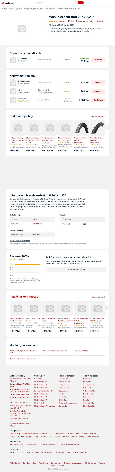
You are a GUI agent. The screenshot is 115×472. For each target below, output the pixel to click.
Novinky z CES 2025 (17, 452)
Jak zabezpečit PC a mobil (69, 444)
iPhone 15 (43, 434)
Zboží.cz (4, 9)
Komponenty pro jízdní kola (33, 9)
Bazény (81, 437)
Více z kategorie (98, 297)
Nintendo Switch (74, 434)
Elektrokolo (87, 382)
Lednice (12, 437)
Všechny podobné (97, 116)
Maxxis (35, 219)
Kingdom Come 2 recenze (49, 444)
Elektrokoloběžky (89, 406)
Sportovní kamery (89, 397)
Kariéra (61, 465)
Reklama (102, 463)
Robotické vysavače (25, 437)
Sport (11, 9)
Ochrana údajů (56, 463)
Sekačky (57, 437)
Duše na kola (63, 379)
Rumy (36, 437)
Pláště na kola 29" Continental (44, 406)
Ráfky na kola (63, 385)
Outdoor (74, 437)
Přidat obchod (15, 463)
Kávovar (93, 434)
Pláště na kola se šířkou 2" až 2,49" (54, 351)
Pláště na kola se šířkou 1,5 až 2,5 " (22, 359)
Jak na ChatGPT (47, 452)
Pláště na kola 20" (40, 382)
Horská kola (63, 397)
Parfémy (43, 437)
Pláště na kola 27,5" (41, 394)
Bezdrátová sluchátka (30, 434)
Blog (34, 463)
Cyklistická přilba (89, 391)
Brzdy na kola (63, 391)
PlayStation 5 (61, 434)
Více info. (21, 282)
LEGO (52, 434)
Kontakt (53, 465)
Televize (85, 434)
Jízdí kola (65, 437)
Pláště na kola (50, 9)
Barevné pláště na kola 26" (43, 391)
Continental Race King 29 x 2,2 (21, 394)
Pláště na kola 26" (40, 388)
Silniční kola (63, 400)
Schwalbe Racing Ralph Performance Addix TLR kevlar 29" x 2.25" (20, 413)
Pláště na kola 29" (40, 400)
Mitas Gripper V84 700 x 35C (20, 403)
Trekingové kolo (88, 385)
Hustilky (61, 394)
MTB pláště (38, 379)
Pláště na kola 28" (40, 397)
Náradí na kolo (88, 394)
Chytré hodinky (15, 434)
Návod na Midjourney (62, 452)
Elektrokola (63, 406)
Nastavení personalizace (73, 463)
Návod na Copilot (33, 452)
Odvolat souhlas (90, 463)
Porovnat (80, 21)
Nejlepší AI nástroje (79, 452)
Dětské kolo (87, 388)
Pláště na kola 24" (40, 385)
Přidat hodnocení (24, 61)
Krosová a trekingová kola (68, 403)
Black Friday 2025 (93, 437)
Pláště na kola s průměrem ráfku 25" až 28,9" (23, 352)
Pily (50, 437)
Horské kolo (87, 379)
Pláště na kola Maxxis (81, 351)
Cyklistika (18, 9)
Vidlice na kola (64, 388)
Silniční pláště (39, 403)
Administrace (43, 463)
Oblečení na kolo (89, 403)
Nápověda (26, 463)
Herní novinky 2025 (16, 444)
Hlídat (89, 21)
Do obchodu (98, 60)
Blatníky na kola (64, 382)
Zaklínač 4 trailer (31, 444)
